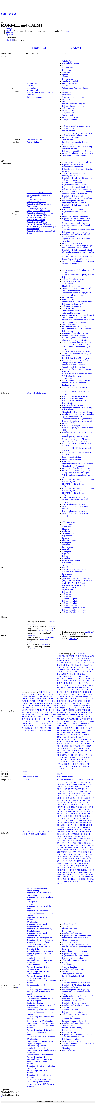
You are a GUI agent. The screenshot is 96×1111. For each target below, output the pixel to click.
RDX (67, 739)
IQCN (64, 701)
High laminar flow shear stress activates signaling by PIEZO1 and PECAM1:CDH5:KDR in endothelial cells (78, 482)
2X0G (76, 802)
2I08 (59, 793)
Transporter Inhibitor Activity (74, 155)
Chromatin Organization (36, 202)
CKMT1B (68, 672)
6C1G (59, 827)
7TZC (90, 854)
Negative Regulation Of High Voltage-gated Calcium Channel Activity (77, 246)
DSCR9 (39, 699)
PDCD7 (60, 728)
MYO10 (87, 717)
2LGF (80, 796)
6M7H (71, 836)
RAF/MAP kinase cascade (72, 405)
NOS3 (91, 721)
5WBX (71, 823)
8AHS (81, 865)
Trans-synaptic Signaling (72, 974)
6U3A (74, 841)
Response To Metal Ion (71, 1001)
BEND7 (33, 694)
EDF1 (75, 683)
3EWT (88, 805)
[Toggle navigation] (2, 22)
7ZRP (70, 865)
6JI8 (86, 832)
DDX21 (85, 678)
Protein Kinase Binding (71, 137)
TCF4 (72, 759)
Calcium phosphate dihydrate (74, 608)
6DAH (71, 829)
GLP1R (89, 690)
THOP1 (78, 759)
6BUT (85, 825)
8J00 (63, 872)
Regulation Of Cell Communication (76, 935)
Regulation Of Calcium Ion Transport (77, 1034)
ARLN (86, 658)
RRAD (72, 744)
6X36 (84, 843)
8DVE (87, 868)
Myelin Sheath (68, 110)
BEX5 (39, 694)
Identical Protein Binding (37, 888)
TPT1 (90, 759)
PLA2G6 (68, 730)
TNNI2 (85, 759)
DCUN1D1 (61, 678)
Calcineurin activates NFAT (73, 304)
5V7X (59, 823)
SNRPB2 (83, 750)
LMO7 (77, 710)
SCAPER (61, 746)
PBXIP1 (35, 714)
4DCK (65, 811)
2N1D (49, 832)
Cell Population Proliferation (38, 211)
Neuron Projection (69, 942)
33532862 (50, 637)
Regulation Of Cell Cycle (37, 222)
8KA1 (75, 874)
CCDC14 (71, 667)
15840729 (69, 31)
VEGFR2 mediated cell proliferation (76, 380)
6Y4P (82, 845)
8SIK (64, 877)
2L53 (71, 796)
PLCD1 (75, 730)
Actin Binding (68, 965)
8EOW (60, 870)
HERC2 (72, 696)
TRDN (60, 762)
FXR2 (52, 701)
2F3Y (81, 791)
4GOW (76, 811)
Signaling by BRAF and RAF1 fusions (77, 412)
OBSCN (85, 723)
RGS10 (83, 739)
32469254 (51, 622)
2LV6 (70, 798)
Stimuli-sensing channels (72, 324)
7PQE (80, 852)
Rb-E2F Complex (34, 1001)
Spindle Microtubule (70, 81)
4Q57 (76, 814)
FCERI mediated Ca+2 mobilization (76, 326)
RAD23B (74, 737)
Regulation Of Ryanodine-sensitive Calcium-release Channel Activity (76, 219)
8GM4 (86, 870)
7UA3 (64, 856)
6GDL (70, 832)
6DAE (59, 829)
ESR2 (78, 685)
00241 (59, 774)
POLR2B (88, 730)
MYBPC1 (83, 714)
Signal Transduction (70, 940)
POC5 (81, 730)
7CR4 (82, 850)
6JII (90, 832)
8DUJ (82, 868)
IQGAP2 (78, 701)
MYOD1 (83, 719)
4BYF (59, 811)
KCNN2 (67, 705)
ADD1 (78, 656)
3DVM (76, 805)
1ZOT (65, 791)
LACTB (60, 710)
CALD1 (83, 663)
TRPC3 (66, 762)
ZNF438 (40, 730)
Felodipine (66, 542)
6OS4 (65, 838)
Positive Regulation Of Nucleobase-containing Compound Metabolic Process (41, 1032)
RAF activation (68, 403)
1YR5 (81, 789)
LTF (82, 710)
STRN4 (60, 757)
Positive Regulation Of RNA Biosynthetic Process (38, 968)
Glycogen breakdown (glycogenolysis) (77, 419)
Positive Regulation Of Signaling (75, 989)
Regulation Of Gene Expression (39, 938)
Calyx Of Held (68, 113)
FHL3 (46, 701)
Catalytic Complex (69, 119)
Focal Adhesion (68, 1050)
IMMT (85, 699)
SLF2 (65, 750)
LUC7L (87, 710)
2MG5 (91, 798)
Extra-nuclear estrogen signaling (75, 425)
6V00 (59, 843)
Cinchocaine (67, 524)
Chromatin (31, 987)
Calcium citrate (68, 592)
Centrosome (67, 72)
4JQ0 (86, 811)
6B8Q (80, 825)
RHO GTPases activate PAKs (74, 398)
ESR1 (73, 685)
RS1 (77, 744)
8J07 (89, 872)
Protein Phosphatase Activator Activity (77, 153)
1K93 (59, 784)
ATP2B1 (74, 660)
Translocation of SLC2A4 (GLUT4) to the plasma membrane (77, 289)
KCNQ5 (67, 708)
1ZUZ (70, 791)
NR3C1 (60, 723)
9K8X (59, 883)
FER (70, 687)
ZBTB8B (40, 728)
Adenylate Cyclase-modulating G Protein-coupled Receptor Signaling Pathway (76, 946)
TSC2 (91, 762)
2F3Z (86, 791)
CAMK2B (26, 696)
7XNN (65, 865)
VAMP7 (60, 766)
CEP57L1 (41, 696)
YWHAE (86, 766)
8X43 (59, 879)
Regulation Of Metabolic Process (40, 940)
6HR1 (81, 832)
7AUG (81, 847)
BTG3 (45, 694)
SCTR (59, 748)
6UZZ (90, 841)
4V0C (65, 816)
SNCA (76, 750)
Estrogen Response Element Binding (77, 1021)
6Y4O (76, 845)
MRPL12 (25, 712)
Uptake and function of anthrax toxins (77, 374)
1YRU (59, 791)
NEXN (80, 721)
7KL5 (92, 850)
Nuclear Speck (32, 90)
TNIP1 (24, 723)
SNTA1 (90, 750)
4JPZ (82, 811)
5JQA (78, 818)
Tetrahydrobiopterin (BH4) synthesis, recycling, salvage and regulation (77, 294)
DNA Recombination (35, 199)
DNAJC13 (74, 681)
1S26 (85, 784)
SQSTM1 (79, 753)
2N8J (74, 800)
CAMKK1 (70, 665)
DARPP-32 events (69, 299)
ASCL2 (67, 660)
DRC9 (59, 683)
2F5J (34, 832)
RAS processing (68, 461)
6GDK (65, 832)
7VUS (77, 859)
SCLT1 (68, 746)
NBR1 (59, 721)
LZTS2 (45, 708)
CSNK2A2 (61, 676)
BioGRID (10, 40)
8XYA (91, 879)
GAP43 (66, 690)
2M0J (75, 798)
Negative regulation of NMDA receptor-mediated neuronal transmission (78, 440)
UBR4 (68, 764)
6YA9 (59, 847)
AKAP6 (60, 658)
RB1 (23, 719)
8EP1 (70, 870)
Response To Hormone (71, 1032)
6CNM (70, 827)
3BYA (86, 802)
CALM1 (76, 47)
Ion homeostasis (68, 385)
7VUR (71, 859)
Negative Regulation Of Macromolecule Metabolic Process (40, 1053)
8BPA (39, 834)
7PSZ (85, 852)
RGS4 (59, 741)
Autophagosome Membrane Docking (77, 191)
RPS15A (90, 741)
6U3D (85, 841)
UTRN (87, 764)
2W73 (64, 802)
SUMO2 (72, 757)
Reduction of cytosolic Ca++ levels (76, 333)
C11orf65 (61, 663)
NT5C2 (79, 723)
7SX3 (65, 854)
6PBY (81, 838)
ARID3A (46, 692)
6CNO (82, 827)
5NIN (65, 820)
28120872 (73, 639)
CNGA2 (60, 674)
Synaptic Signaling (69, 967)
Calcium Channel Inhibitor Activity (76, 135)
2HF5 (90, 791)
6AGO (24, 834)
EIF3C (86, 683)
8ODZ (80, 874)
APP (40, 692)
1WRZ (70, 787)
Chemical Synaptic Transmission (75, 960)
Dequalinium (67, 567)
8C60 (44, 834)
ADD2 (84, 656)
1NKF (74, 784)
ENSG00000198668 (65, 777)
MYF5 (68, 717)
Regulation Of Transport (72, 987)
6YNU (70, 847)
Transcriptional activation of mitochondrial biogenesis (73, 312)
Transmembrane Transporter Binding (77, 146)
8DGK (76, 868)
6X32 (69, 843)
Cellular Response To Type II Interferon (78, 230)
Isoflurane (66, 531)
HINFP (31, 705)
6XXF (89, 843)
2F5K (38, 832)
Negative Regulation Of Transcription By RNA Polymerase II (41, 1049)
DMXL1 (66, 681)
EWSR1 (91, 685)
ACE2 (85, 654)
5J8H (74, 818)
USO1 (36, 726)
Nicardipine (67, 527)
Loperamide (67, 536)
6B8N (70, 825)
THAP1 (44, 721)
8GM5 (91, 870)
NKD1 (24, 714)
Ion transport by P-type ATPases (75, 437)
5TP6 (80, 820)
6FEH (59, 832)
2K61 (82, 793)
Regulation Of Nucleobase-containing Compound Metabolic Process (40, 913)
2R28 (79, 800)
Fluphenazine (67, 529)
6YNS (64, 847)
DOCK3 (90, 681)
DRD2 (65, 683)
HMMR (79, 696)
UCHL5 (75, 764)
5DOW (82, 816)
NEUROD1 (72, 721)
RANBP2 (61, 739)
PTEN (73, 735)
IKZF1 (46, 705)
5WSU (83, 823)
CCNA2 (78, 667)
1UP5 (65, 787)
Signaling (66, 1048)
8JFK (59, 874)
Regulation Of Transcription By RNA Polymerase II (39, 930)
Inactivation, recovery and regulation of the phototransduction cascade (78, 316)
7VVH (65, 861)
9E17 (80, 881)
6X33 (74, 843)
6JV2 (73, 834)
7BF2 (91, 847)
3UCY (76, 809)
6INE (30, 834)
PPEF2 (66, 732)
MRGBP (51, 710)
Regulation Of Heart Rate (72, 164)
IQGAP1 (71, 701)
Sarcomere (66, 95)
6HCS (76, 832)
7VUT (82, 859)
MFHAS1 (61, 714)
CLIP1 (83, 672)
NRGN (66, 723)
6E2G (81, 829)
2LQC (59, 798)
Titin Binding (67, 140)
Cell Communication (70, 1039)
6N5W (88, 836)
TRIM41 (44, 723)
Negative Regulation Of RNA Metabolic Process (38, 963)
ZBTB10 (50, 726)
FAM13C (25, 701)
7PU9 (90, 852)
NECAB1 (50, 712)
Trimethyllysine (68, 565)
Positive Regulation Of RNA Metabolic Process (38, 972)
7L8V (59, 852)
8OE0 (86, 874)
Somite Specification (35, 1003)
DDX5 (91, 678)
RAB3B (66, 737)
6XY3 (65, 845)
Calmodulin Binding (70, 924)
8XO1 (85, 879)
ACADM (79, 654)
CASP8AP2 (62, 667)
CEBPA (33, 696)
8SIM (69, 877)
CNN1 (67, 674)
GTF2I (60, 696)
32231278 (45, 644)
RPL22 (77, 741)
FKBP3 (75, 687)
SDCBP (66, 748)
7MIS (70, 852)
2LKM (44, 832)
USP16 (81, 764)
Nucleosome (32, 83)
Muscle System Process (71, 1041)
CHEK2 (60, 672)
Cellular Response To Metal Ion (75, 1037)
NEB (65, 721)
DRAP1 (32, 699)
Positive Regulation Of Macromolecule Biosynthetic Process (41, 1058)
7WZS (59, 863)
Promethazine (67, 547)
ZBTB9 (48, 728)
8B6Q (87, 865)
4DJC (70, 811)
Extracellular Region (70, 63)
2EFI (29, 832)
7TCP (85, 854)
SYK (78, 757)
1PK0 (80, 784)
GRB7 (72, 692)
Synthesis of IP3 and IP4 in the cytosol (77, 302)
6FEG (91, 829)
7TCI (80, 854)
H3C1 (25, 705)
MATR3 (76, 712)
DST (70, 683)
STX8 (66, 757)
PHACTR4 (75, 728)
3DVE (59, 805)
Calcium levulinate (69, 605)
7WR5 (87, 861)
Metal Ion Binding (69, 149)
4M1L (65, 814)
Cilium (65, 86)
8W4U (91, 877)
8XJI (64, 879)
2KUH (65, 796)
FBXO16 (40, 701)
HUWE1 (74, 699)
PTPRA (86, 735)
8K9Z (64, 874)
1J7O (81, 782)
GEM (78, 690)
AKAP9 (67, 658)
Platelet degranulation (71, 286)
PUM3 (59, 737)
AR (72, 658)
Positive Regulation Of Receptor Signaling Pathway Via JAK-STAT (76, 201)
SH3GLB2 (42, 719)
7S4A (34, 834)
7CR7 (87, 850)
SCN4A (81, 746)
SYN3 (49, 719)
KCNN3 (75, 705)
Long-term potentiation (71, 457)
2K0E (68, 793)
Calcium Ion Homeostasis (72, 1012)
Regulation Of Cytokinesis (73, 196)
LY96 (59, 712)
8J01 (68, 872)
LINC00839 (69, 710)
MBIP (82, 712)
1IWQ (75, 782)
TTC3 (51, 723)
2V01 (84, 800)
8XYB (59, 881)
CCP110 (74, 669)
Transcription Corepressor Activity (40, 1041)
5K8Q (59, 820)
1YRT (86, 789)
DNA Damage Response (36, 208)
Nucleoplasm (32, 88)
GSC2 (49, 703)
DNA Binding (32, 922)
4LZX (59, 814)
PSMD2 (60, 735)
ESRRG (84, 685)
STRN (85, 755)
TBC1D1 (60, 759)
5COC (70, 816)
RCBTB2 (29, 719)
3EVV (82, 805)
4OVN (70, 814)
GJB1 (83, 690)
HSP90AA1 (87, 696)
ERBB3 (67, 685)
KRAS (87, 708)
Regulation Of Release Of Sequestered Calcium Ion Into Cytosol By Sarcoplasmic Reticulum (77, 180)
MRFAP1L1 (42, 710)
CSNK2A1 (81, 674)
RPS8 (67, 744)
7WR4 (82, 861)
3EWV (60, 807)
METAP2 (89, 712)
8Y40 (65, 881)
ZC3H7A (25, 730)
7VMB (76, 856)
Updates (9, 35)
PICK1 (24, 717)
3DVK (70, 805)
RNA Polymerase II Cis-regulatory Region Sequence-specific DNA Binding (40, 953)
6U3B (79, 841)
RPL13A (70, 741)
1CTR (70, 782)
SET (87, 748)
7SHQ (59, 854)
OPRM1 (68, 726)
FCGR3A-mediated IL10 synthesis (76, 468)
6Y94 (86, 845)
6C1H (64, 827)
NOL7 (85, 721)
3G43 (65, 807)
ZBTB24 (60, 768)
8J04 (80, 872)
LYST (64, 712)
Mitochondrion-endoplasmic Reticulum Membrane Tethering (78, 262)
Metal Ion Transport (70, 971)
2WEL (70, 802)
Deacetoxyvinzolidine (71, 560)
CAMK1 (90, 663)
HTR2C (67, 699)
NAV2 (43, 712)
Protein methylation (70, 423)
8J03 (76, 872)
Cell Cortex (66, 1007)
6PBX (75, 838)
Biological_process (70, 962)
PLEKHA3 (32, 717)
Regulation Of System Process (74, 1003)
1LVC (69, 784)
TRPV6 (86, 762)
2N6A (64, 800)
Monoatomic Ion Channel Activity (76, 992)
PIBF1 (53, 714)
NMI (29, 714)
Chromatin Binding (34, 140)
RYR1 (82, 744)
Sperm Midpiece (68, 115)
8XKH (69, 879)
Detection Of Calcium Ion (72, 167)
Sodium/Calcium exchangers (73, 335)
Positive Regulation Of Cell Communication (73, 977)
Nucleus (30, 86)
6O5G (59, 838)
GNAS (66, 692)
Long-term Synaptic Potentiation (75, 216)
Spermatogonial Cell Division (38, 985)
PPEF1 (60, 732)
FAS (59, 687)
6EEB (86, 829)
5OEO (70, 820)
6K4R (88, 834)
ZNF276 (33, 730)
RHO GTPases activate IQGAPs (75, 396)
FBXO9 (64, 687)
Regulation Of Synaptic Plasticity (75, 953)
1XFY (65, 789)
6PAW (70, 838)
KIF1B (81, 708)
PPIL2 (71, 732)
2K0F (73, 793)
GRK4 (90, 692)
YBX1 (79, 766)
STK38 (79, 755)
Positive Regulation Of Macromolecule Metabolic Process (40, 997)
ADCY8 (60, 656)
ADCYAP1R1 (70, 656)
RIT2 (65, 741)
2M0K (80, 798)
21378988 (51, 626)
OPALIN (60, 726)
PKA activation (68, 297)
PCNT (85, 726)
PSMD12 (85, 732)
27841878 (44, 640)
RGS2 (88, 739)
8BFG (64, 868)
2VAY (59, 802)
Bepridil (65, 554)
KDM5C (75, 708)
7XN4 (65, 863)
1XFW (87, 787)
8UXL (79, 877)
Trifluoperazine (68, 533)
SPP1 (73, 753)
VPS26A (42, 726)
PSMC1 (40, 717)
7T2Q (75, 854)
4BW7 (81, 809)
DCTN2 (85, 676)
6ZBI (76, 847)
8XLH (80, 879)
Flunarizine (66, 576)
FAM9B (33, 701)
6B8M (64, 825)
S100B (88, 744)
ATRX (81, 660)
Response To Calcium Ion (72, 209)
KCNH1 (86, 703)
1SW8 (59, 787)
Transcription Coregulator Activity (40, 1023)
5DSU (87, 816)
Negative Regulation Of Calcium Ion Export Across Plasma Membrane (77, 258)
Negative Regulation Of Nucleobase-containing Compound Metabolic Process (41, 1012)
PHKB (82, 728)
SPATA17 (66, 753)
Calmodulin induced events (73, 279)
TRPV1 (73, 762)
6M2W (65, 836)
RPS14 (83, 741)
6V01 (64, 843)
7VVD (59, 861)
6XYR (71, 845)
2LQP (65, 798)
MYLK (80, 717)
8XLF (74, 879)
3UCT (64, 809)
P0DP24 (74, 779)
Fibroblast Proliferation (36, 220)
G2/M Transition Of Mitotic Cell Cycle (78, 162)
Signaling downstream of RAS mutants (78, 464)
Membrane (66, 92)
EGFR (80, 683)
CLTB (88, 672)
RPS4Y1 (60, 744)
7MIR (64, 852)
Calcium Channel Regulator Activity (76, 126)
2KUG (59, 796)
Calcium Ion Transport (71, 1019)
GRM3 (65, 694)
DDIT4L (77, 678)
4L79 (91, 811)
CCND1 (85, 667)
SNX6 (59, 753)
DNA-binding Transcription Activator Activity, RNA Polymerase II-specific (41, 1084)
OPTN (74, 726)
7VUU (88, 859)
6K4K (77, 834)
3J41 (75, 807)
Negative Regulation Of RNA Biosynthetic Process (38, 948)
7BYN (71, 850)
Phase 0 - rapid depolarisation (74, 383)
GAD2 (59, 690)
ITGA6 (60, 703)
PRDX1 (78, 732)
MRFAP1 (33, 710)
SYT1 (90, 757)
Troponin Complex (34, 1043)
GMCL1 (25, 703)
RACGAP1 (48, 717)
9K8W (90, 881)
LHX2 (33, 708)
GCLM (72, 690)
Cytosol (65, 77)
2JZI (63, 793)
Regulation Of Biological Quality (75, 956)
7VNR (59, 859)
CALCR (76, 663)
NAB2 (37, 712)
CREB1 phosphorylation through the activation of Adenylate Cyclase (77, 343)
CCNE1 (67, 669)
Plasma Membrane (69, 83)
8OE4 (91, 874)
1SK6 (90, 784)
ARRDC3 (26, 694)
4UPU (59, 816)
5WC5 (77, 823)
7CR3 (76, 850)
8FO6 (80, 870)
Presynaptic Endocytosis (72, 243)
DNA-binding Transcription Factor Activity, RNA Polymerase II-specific (40, 991)
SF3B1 (60, 750)
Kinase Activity (68, 1030)
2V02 (89, 800)
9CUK (75, 881)
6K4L (83, 834)
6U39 (69, 841)
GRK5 (59, 694)
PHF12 (47, 714)
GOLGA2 (33, 703)
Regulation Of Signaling (72, 933)
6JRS (68, 834)
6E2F (76, 829)
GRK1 (84, 692)
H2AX (65, 696)
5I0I (65, 818)
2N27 (59, 800)
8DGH (70, 868)
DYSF (45, 699)
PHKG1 (89, 728)
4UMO (87, 814)
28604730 (50, 628)
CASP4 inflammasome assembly (75, 497)
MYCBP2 (61, 717)
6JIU (59, 834)
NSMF (73, 723)
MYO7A (68, 719)
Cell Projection (68, 108)
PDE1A (67, 728)
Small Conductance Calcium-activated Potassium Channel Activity (77, 997)
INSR (91, 699)
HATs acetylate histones (36, 393)
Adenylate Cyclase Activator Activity (77, 133)
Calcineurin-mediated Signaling (75, 232)
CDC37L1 (82, 669)
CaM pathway (67, 284)
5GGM (60, 818)
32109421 (89, 632)
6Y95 (92, 845)
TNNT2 (37, 723)
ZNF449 (47, 730)
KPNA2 (53, 705)
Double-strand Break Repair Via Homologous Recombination (39, 194)
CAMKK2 (79, 665)
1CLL (65, 782)
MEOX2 (25, 710)
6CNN (76, 827)
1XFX (59, 789)
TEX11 (32, 721)
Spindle (65, 74)
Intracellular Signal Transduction (75, 938)
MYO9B (75, 719)
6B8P (75, 825)
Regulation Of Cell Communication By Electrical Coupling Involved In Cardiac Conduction (78, 252)
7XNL (59, 865)
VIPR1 (67, 766)
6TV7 (64, 841)
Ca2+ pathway (68, 331)
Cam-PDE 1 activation (71, 281)
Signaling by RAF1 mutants (73, 466)
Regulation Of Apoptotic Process (40, 213)
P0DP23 (67, 779)
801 (58, 771)
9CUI (70, 881)
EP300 (51, 699)
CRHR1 (73, 674)
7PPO (75, 852)
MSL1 (32, 712)
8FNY (75, 870)
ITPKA (66, 703)
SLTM (70, 750)
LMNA (39, 708)
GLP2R (60, 692)
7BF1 (86, 847)
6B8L (59, 825)
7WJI (71, 861)
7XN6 (76, 863)
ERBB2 (60, 685)
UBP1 (30, 726)
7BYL (59, 850)
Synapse (65, 994)
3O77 (80, 807)
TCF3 (67, 759)
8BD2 (59, 868)
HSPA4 (60, 699)
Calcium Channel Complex (73, 106)
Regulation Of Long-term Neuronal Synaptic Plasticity (41, 1006)
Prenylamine (67, 574)
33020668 (31, 624)
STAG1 (66, 755)
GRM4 (71, 694)
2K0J (78, 793)
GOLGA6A (42, 703)
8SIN (74, 877)
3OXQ (90, 807)
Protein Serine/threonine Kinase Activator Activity (75, 143)
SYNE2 (84, 757)
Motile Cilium (68, 99)
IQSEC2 (86, 701)
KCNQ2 (89, 705)
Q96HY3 (89, 779)
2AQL (24, 832)
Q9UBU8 (25, 779)
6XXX (59, 845)
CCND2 (60, 669)
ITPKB (73, 703)
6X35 (79, 843)
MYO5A (60, 719)
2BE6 (76, 791)
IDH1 (80, 699)
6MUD (77, 836)
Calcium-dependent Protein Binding (76, 151)
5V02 (85, 820)
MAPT (70, 712)
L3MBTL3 (26, 708)
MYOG (90, 719)
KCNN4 (82, 705)
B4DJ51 (60, 779)
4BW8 (87, 809)
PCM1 (41, 714)
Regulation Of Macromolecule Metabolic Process (39, 934)
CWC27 (49, 696)
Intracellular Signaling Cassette (74, 951)
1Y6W (76, 789)
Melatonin (66, 545)
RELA (76, 739)
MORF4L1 (39, 47)
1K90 (90, 782)
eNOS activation (68, 308)
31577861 (51, 631)
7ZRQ (76, 865)
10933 (24, 771)
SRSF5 (60, 755)
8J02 (72, 872)
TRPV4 (79, 762)
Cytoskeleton (67, 79)
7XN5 (70, 863)
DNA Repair (32, 197)
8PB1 (59, 877)
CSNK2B (70, 676)
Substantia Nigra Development (74, 194)
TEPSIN (25, 721)
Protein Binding (33, 142)
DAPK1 (78, 676)
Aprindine (66, 558)
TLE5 (50, 721)
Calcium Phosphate (70, 599)
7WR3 (76, 861)
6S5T (92, 838)
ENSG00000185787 (30, 777)
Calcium (65, 556)
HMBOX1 (39, 705)
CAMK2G (61, 665)
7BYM (65, 850)
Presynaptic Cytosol (70, 117)
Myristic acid (67, 590)
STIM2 (73, 755)
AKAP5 (90, 656)
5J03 (69, 818)
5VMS (65, 823)
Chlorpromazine (68, 522)
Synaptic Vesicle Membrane (73, 97)
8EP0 (65, 870)
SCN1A (75, 746)
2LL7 (91, 796)
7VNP (81, 856)
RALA (80, 737)
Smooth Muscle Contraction (73, 365)
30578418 (31, 642)
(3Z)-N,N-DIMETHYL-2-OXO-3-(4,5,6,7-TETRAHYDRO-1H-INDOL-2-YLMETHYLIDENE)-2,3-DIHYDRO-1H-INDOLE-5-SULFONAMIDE (77, 583)
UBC (64, 764)
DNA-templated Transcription (39, 1079)
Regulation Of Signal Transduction (76, 969)
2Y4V (81, 802)
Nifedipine (66, 551)
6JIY (64, 834)
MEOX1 (52, 708)
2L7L (76, 796)
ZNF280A (69, 768)
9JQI (85, 881)
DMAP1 (25, 699)
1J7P (85, 782)
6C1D (91, 825)
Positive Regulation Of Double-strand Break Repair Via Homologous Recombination (42, 226)
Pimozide (66, 549)
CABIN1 (68, 663)
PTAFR (67, 735)
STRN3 (91, 755)
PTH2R (79, 735)
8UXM (85, 877)
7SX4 (70, 854)
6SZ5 (59, 841)
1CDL (59, 782)
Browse (9, 28)
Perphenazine (67, 538)
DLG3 (59, 681)
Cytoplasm (66, 70)
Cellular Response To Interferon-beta (77, 198)
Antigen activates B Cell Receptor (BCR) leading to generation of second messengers (77, 475)
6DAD (88, 827)
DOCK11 (83, 681)
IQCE (59, 701)
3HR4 (70, 807)
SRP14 (87, 753)
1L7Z (64, 784)
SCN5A (88, 746)
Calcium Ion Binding (70, 128)
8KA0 (69, 874)
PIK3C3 (60, 730)
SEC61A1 (74, 748)
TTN (59, 764)
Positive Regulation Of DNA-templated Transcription (38, 216)
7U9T (59, 856)
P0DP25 (82, 779)
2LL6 (86, 796)
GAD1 (88, 687)
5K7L (88, 818)
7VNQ (87, 856)
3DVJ (65, 805)
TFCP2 (38, 721)
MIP (67, 714)
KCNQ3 (60, 708)
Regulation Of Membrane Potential (76, 985)
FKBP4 (82, 687)
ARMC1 (60, 660)
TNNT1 (31, 723)
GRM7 (84, 694)
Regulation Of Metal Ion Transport (76, 1005)
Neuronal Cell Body (70, 1010)
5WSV (89, 823)
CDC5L (90, 669)
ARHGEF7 (78, 658)
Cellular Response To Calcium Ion (76, 983)
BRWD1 (87, 660)
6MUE (83, 836)
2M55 (86, 798)
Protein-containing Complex (73, 104)
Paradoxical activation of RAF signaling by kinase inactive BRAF (78, 415)
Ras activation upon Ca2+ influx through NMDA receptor (75, 361)
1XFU (76, 787)
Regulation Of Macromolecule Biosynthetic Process (39, 925)
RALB (86, 737)
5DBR (76, 816)
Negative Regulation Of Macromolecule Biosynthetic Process (41, 959)
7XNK (87, 863)
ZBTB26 (25, 728)
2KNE (87, 793)
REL (36, 719)
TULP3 (25, 726)
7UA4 (70, 856)
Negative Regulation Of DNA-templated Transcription (39, 943)
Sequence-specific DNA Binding (40, 1021)
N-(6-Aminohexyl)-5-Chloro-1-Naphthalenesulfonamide (75, 570)
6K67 (59, 836)
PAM (80, 726)
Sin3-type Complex (34, 97)
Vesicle (65, 101)
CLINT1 (76, 672)
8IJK (59, 872)
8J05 (85, 872)
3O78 (85, 807)
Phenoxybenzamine (70, 540)
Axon (64, 980)
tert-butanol (67, 563)
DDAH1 (70, 678)
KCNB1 (79, 703)
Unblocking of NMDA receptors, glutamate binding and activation (75, 339)
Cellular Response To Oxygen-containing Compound (74, 1015)
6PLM (86, 838)
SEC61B (81, 748)
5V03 (90, 820)
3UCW (70, 809)
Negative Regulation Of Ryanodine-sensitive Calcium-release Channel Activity (76, 225)
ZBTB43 (32, 728)
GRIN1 (78, 692)
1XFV (81, 787)
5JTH (83, 818)
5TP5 (75, 820)
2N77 (69, 800)
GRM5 (77, 694)
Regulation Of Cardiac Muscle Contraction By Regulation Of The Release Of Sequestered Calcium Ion (77, 187)
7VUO (65, 859)
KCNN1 (60, 705)
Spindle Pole (67, 61)
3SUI (59, 809)
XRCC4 (73, 766)
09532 (24, 774)
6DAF (65, 829)
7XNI (81, 863)
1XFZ (70, 789)
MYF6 (74, 717)
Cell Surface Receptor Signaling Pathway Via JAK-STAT (75, 174)
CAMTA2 (88, 665)
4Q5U (81, 814)
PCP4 (90, 726)
